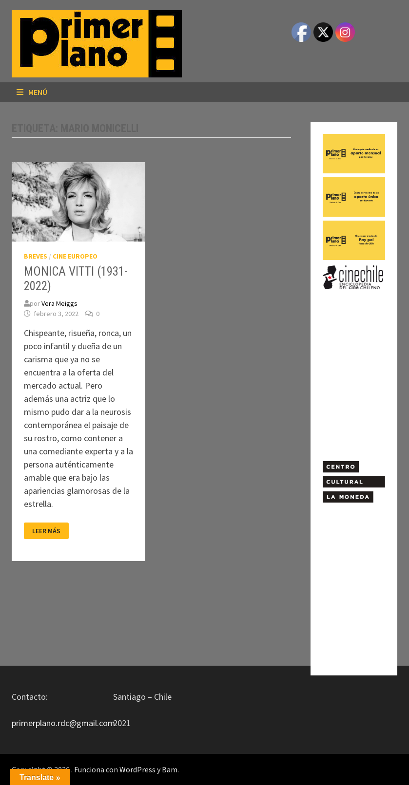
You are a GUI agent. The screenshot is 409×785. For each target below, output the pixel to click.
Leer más (46, 531)
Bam (169, 769)
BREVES (35, 256)
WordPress (137, 769)
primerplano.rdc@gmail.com (63, 723)
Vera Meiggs (59, 303)
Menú (32, 92)
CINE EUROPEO (75, 256)
